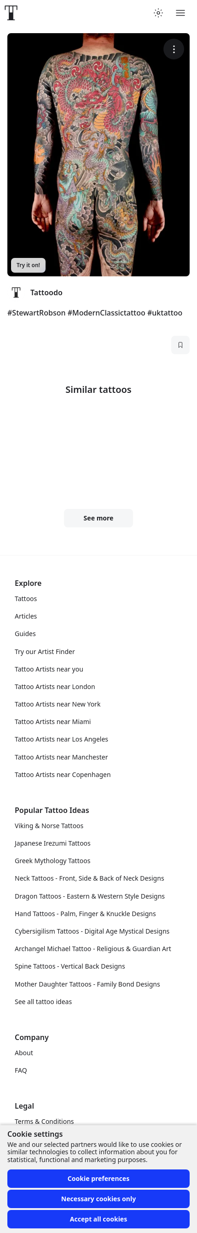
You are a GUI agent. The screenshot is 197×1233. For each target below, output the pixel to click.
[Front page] (11, 13)
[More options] (173, 49)
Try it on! (28, 265)
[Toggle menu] (180, 13)
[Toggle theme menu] (158, 13)
